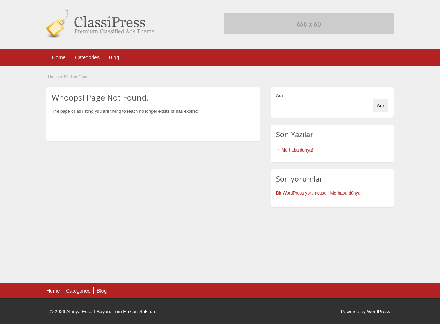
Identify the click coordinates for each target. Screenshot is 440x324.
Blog (114, 57)
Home (58, 57)
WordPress (378, 311)
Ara (279, 95)
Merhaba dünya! (297, 150)
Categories (87, 57)
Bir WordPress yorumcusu (301, 193)
